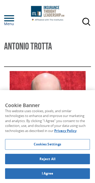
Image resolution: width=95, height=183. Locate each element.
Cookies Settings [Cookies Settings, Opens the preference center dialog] (47, 144)
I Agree (47, 173)
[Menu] (16, 18)
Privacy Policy (65, 130)
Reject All (47, 159)
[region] (47, 136)
